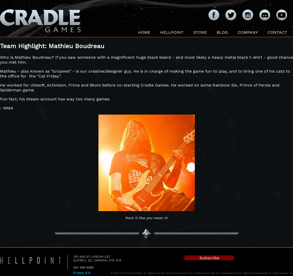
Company (248, 32)
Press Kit (82, 272)
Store (200, 32)
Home (144, 32)
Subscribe (209, 257)
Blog (222, 32)
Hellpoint (172, 32)
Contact (277, 32)
